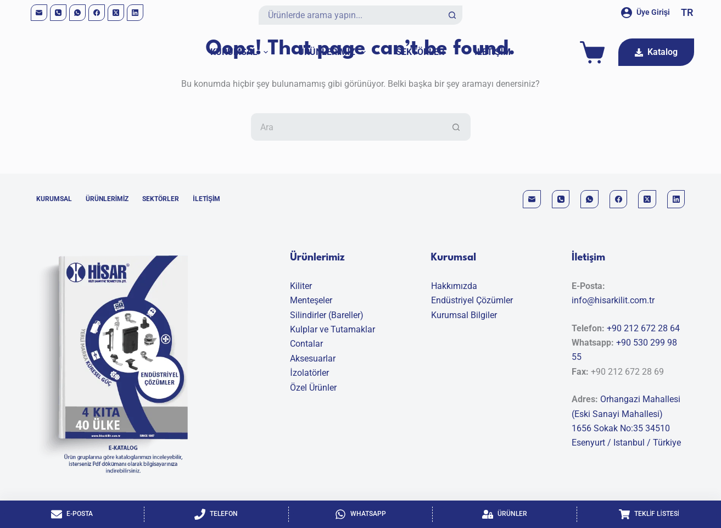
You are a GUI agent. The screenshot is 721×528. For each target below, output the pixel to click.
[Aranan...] (351, 15)
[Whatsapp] (361, 514)
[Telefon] (216, 514)
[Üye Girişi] (645, 12)
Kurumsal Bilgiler (464, 315)
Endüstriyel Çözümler (472, 300)
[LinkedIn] (135, 12)
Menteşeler (311, 300)
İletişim (492, 52)
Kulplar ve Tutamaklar (332, 329)
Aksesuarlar (313, 358)
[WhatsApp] (77, 12)
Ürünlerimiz (334, 52)
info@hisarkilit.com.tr (613, 300)
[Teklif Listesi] (649, 514)
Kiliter (301, 286)
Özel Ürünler (313, 387)
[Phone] (58, 12)
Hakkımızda (454, 286)
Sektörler (420, 52)
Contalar (306, 343)
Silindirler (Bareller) (327, 315)
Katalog (656, 52)
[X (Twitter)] (116, 12)
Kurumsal (241, 52)
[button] (687, 12)
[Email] (39, 12)
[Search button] (452, 15)
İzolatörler (309, 373)
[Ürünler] (505, 514)
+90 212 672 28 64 (643, 328)
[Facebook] (96, 12)
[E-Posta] (72, 514)
